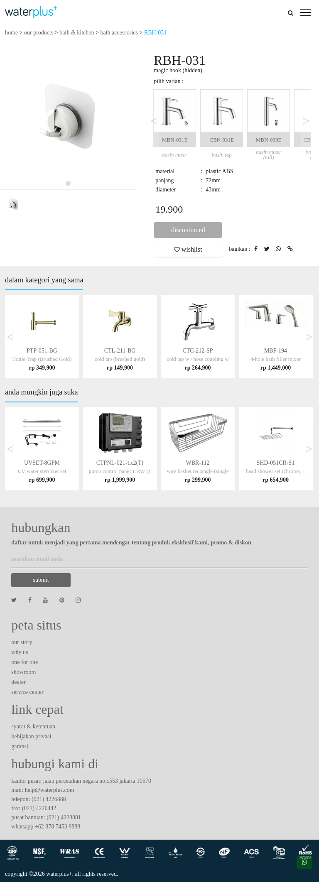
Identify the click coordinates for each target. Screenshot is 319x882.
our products (38, 32)
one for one (24, 662)
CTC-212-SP (197, 359)
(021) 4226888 (49, 799)
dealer (18, 682)
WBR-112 (197, 471)
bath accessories (119, 32)
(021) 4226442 (39, 808)
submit (41, 580)
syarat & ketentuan (33, 726)
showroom (23, 672)
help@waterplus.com (49, 790)
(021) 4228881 (64, 817)
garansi (19, 746)
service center (27, 692)
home (11, 32)
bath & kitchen (76, 32)
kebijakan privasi (31, 736)
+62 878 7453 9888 (57, 826)
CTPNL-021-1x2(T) (120, 471)
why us (19, 652)
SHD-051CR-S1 (275, 471)
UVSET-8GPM (41, 471)
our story (21, 642)
